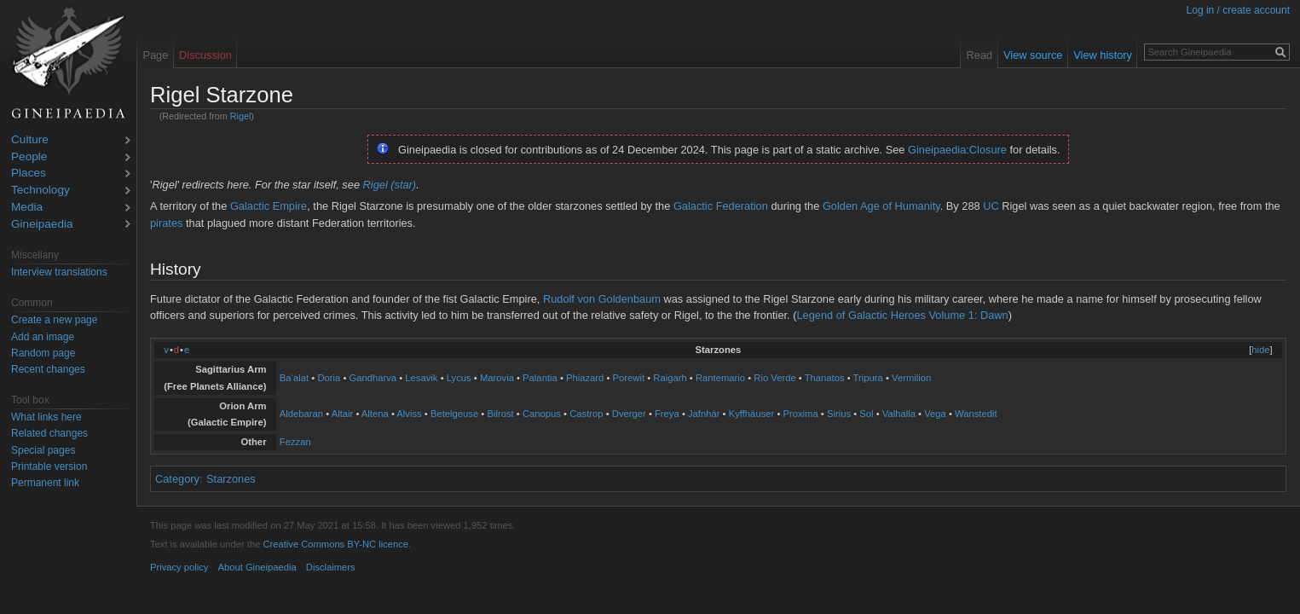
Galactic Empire (268, 206)
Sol (866, 413)
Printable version (49, 466)
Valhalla (899, 413)
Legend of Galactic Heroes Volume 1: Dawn (902, 315)
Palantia (540, 378)
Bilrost (500, 413)
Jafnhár (704, 413)
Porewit (629, 378)
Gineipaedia (42, 224)
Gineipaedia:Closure (957, 149)
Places (28, 173)
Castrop (586, 413)
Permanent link (45, 483)
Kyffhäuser (752, 413)
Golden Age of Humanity (881, 206)
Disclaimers (330, 567)
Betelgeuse (454, 413)
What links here (46, 417)
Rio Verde (774, 378)
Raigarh (669, 378)
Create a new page (54, 320)
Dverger (629, 413)
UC (990, 206)
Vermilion (911, 378)
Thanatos (825, 378)
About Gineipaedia (257, 567)
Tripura (868, 378)
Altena (375, 413)
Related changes (49, 433)
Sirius (839, 413)
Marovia (497, 378)
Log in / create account (1238, 10)
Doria (328, 378)
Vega (935, 413)
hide (1260, 350)
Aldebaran (301, 413)
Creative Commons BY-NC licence (335, 544)
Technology (40, 190)
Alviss (408, 413)
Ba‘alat (294, 378)
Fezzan (295, 442)
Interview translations (59, 272)
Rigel (240, 116)
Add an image (42, 337)
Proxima (800, 413)
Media (27, 207)
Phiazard (585, 378)
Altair (343, 413)
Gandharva (372, 378)
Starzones (231, 478)
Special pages (43, 450)
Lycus (459, 378)
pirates (166, 223)
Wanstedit (976, 413)
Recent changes (48, 369)
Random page (43, 353)
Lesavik (421, 378)
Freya (667, 413)
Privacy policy (179, 567)
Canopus (542, 413)
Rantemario (720, 378)
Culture (30, 140)
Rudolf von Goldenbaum (602, 299)
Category (177, 478)
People (29, 157)
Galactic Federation (720, 206)
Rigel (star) (390, 184)
